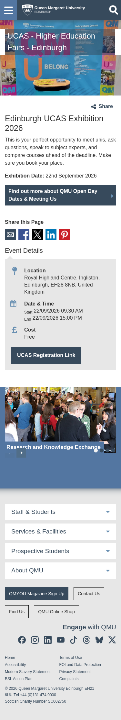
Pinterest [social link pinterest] (64, 234)
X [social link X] (37, 234)
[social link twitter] (112, 640)
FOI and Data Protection (80, 664)
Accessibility (15, 664)
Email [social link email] (10, 234)
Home (10, 657)
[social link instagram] (35, 640)
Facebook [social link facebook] (23, 234)
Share (106, 106)
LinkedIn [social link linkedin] (50, 234)
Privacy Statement (75, 672)
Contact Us (89, 593)
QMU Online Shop (56, 611)
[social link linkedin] (48, 640)
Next (21, 453)
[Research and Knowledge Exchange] (60, 420)
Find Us (17, 611)
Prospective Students (40, 551)
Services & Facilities (38, 531)
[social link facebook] (22, 640)
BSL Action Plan (19, 679)
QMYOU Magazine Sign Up (36, 593)
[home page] (52, 8)
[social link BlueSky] (99, 640)
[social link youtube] (61, 640)
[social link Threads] (86, 640)
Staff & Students (33, 511)
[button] (8, 10)
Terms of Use (70, 657)
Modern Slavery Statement (28, 672)
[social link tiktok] (73, 640)
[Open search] (113, 10)
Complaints (69, 679)
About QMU (27, 570)
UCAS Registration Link (46, 355)
